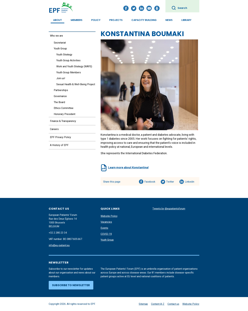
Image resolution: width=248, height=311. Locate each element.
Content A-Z (157, 303)
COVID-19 (106, 233)
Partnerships (61, 90)
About (57, 20)
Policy (95, 20)
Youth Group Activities (68, 60)
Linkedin (190, 181)
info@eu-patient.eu (59, 245)
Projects (116, 20)
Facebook (149, 181)
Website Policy (109, 216)
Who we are (56, 35)
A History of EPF (59, 145)
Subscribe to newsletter (71, 285)
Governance (60, 96)
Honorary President (64, 114)
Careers (54, 129)
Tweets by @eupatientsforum (168, 208)
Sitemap (143, 303)
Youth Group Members (68, 72)
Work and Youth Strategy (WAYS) (74, 66)
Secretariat (60, 42)
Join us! (60, 78)
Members (76, 20)
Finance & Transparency (63, 121)
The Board (59, 102)
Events (104, 227)
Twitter (171, 181)
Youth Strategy (64, 54)
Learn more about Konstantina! (128, 167)
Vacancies (106, 221)
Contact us (173, 303)
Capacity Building (144, 20)
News (169, 20)
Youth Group (60, 48)
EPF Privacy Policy (60, 137)
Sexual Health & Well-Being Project (75, 84)
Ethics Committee (63, 108)
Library (186, 20)
